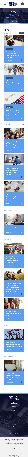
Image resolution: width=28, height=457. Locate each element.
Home (14, 417)
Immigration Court (14, 422)
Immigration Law (14, 421)
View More (22, 124)
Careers (14, 428)
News (14, 426)
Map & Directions (14, 411)
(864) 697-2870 (14, 403)
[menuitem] (14, 448)
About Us (14, 419)
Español (14, 424)
